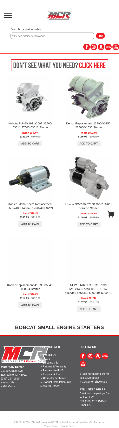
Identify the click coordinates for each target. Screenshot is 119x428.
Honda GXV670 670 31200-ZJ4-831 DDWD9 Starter (88, 206)
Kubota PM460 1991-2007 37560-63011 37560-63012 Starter (30, 125)
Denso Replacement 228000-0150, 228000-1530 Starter (88, 125)
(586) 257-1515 (10, 378)
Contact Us (49, 354)
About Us (8, 382)
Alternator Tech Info (54, 378)
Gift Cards (9, 386)
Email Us (85, 405)
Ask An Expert (51, 385)
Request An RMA (53, 370)
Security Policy (68, 426)
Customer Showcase (94, 381)
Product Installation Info (57, 382)
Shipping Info (50, 362)
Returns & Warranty (54, 366)
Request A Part (52, 374)
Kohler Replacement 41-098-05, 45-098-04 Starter (30, 287)
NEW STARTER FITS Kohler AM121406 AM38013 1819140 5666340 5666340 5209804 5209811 (89, 288)
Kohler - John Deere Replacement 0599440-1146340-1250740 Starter (30, 206)
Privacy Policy (51, 426)
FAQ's (46, 358)
